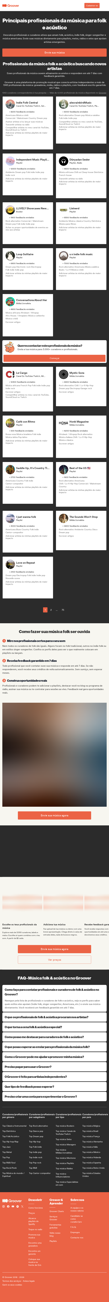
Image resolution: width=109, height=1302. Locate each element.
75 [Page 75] (63, 609)
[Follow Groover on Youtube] (13, 1206)
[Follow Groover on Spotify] (17, 1206)
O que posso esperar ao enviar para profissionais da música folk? (54, 1047)
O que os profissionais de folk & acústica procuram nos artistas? (54, 1017)
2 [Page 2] (51, 609)
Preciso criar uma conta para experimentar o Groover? (54, 1096)
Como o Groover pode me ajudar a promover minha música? (54, 1057)
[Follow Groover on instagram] (3, 1206)
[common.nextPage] (70, 610)
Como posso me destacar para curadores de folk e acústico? (54, 1037)
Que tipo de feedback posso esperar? (54, 1086)
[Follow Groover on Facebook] (8, 1206)
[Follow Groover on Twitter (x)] (22, 1206)
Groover (102, 93)
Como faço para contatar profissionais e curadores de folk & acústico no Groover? (55, 992)
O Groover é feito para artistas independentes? (54, 1076)
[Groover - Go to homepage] (15, 1201)
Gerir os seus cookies (12, 1285)
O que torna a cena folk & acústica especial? (54, 1027)
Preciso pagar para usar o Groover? (54, 1066)
